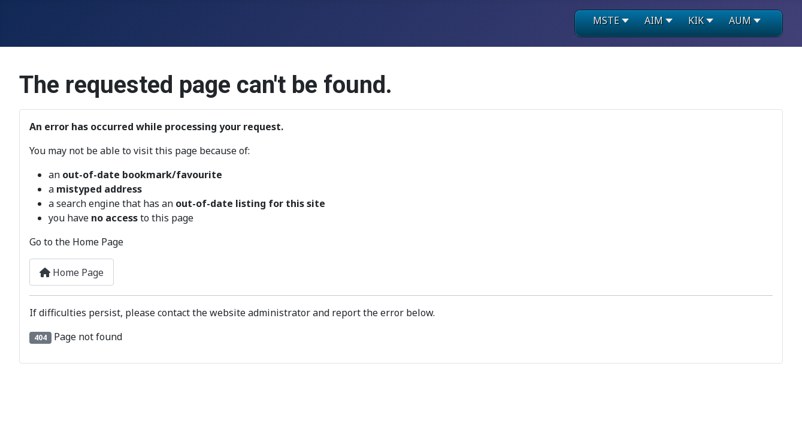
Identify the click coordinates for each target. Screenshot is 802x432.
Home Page (72, 272)
